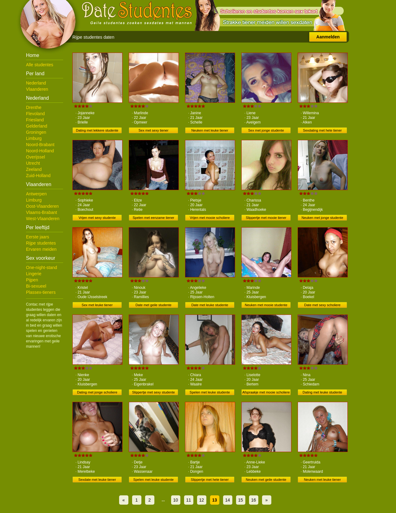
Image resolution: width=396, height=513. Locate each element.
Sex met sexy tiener (154, 130)
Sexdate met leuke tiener (97, 479)
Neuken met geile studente (266, 479)
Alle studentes (39, 64)
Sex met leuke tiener (97, 305)
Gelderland (36, 126)
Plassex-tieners (41, 292)
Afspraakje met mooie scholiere (266, 392)
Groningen (36, 132)
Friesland (35, 119)
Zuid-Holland (38, 175)
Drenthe (33, 107)
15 (240, 500)
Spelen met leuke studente (210, 392)
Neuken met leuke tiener (209, 130)
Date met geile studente (153, 305)
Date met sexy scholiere (322, 305)
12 (201, 500)
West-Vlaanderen (42, 218)
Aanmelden (327, 36)
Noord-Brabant (40, 144)
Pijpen (32, 279)
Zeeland (34, 169)
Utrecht (33, 163)
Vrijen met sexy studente (97, 218)
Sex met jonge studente (266, 130)
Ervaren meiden (41, 249)
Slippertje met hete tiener (210, 479)
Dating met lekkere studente (97, 130)
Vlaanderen (37, 89)
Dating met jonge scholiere (97, 392)
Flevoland (35, 113)
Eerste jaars (37, 236)
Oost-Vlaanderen (42, 206)
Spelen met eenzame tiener (153, 218)
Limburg (34, 138)
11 (188, 500)
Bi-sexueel (36, 286)
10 (175, 500)
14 (227, 500)
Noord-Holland (40, 150)
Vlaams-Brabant (41, 212)
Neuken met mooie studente (266, 305)
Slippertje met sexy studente (153, 392)
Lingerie (33, 273)
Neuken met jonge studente (322, 218)
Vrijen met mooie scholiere (210, 218)
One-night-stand (41, 267)
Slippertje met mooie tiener (266, 218)
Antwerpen (36, 193)
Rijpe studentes (41, 243)
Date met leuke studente (209, 305)
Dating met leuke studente (322, 392)
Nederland (36, 82)
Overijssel (35, 156)
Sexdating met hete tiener (322, 130)
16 (253, 500)
